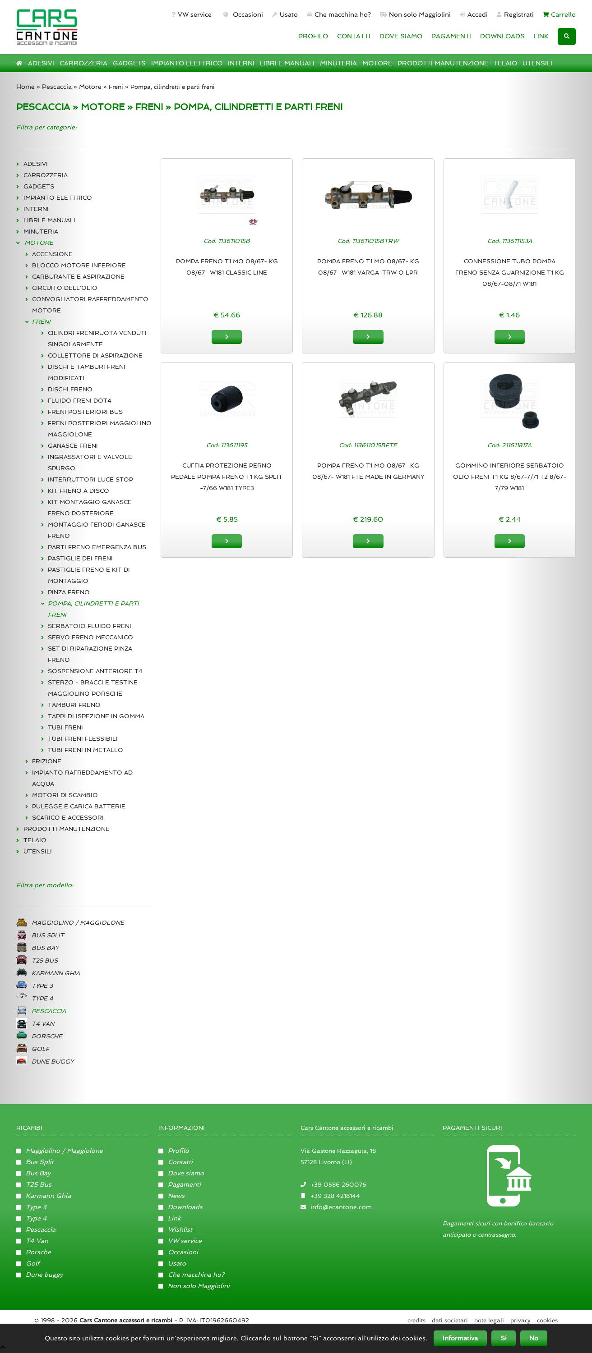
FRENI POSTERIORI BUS (85, 411)
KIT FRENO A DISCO (78, 490)
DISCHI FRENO (70, 389)
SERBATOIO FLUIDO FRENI (89, 626)
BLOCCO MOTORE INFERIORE (79, 265)
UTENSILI (537, 63)
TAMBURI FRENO (74, 705)
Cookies (547, 1320)
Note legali (489, 1320)
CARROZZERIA (83, 63)
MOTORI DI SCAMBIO (65, 795)
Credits (416, 1320)
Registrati (515, 14)
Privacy (520, 1320)
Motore (90, 86)
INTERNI (241, 63)
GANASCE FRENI (73, 445)
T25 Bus (33, 1184)
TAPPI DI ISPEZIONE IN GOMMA (96, 716)
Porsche (33, 1252)
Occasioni (242, 14)
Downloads (180, 1207)
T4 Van (32, 1240)
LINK (541, 36)
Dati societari (450, 1320)
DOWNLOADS (502, 36)
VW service (191, 14)
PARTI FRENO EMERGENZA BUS (97, 547)
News (171, 1195)
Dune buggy (39, 1274)
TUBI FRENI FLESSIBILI (83, 738)
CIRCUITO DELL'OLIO (64, 287)
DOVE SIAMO (400, 36)
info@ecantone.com (341, 1207)
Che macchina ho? (339, 14)
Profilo (173, 1150)
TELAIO (505, 63)
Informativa (460, 1338)
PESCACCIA (43, 106)
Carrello (559, 14)
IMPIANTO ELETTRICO (186, 63)
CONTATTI (353, 36)
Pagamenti (179, 1184)
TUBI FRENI (65, 727)
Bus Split (35, 1161)
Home (25, 86)
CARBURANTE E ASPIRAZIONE (78, 276)
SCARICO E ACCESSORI (68, 817)
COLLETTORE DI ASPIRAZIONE (95, 355)
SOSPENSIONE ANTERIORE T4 (95, 671)
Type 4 (31, 1218)
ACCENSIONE (52, 254)
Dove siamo (181, 1173)
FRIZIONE (46, 761)
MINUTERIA (338, 63)
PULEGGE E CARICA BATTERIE (78, 806)
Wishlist (175, 1229)
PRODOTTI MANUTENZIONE (443, 63)
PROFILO (313, 36)
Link (169, 1218)
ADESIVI (41, 63)
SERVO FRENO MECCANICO (90, 637)
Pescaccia (57, 86)
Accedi (474, 14)
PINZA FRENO (69, 592)
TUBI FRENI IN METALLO (85, 750)
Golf (27, 1263)
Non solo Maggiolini (415, 14)
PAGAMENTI (451, 36)
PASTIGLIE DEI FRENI (80, 558)
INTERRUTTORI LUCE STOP (90, 479)
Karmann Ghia (43, 1195)
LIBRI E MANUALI (287, 63)
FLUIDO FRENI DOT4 (79, 400)
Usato (285, 14)
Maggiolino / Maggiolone (59, 1150)
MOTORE (377, 63)
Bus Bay (33, 1173)
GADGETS (129, 63)
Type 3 (31, 1207)
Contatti (175, 1161)
